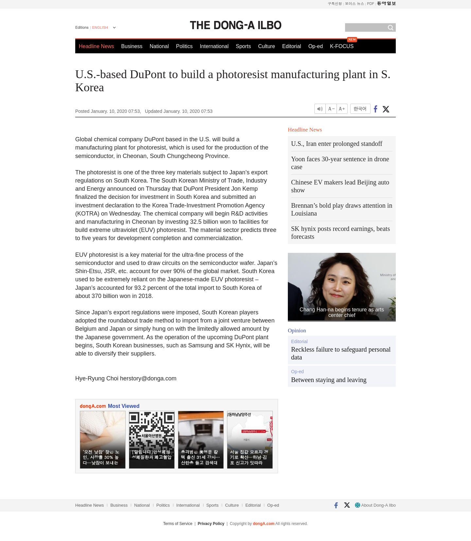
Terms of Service (177, 523)
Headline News (96, 46)
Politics (184, 46)
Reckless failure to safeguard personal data (341, 353)
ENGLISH (100, 27)
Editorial (291, 46)
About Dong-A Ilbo (375, 505)
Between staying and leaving (329, 379)
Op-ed (315, 46)
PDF (370, 3)
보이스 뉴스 (354, 3)
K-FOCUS (342, 46)
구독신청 (335, 3)
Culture (266, 46)
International (214, 46)
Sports (243, 46)
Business (132, 46)
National (159, 46)
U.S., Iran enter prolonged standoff (336, 143)
